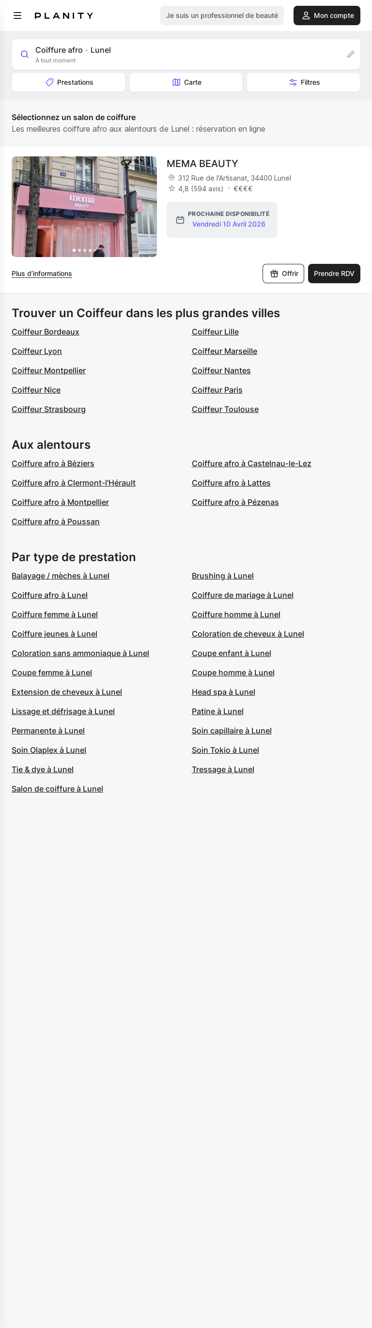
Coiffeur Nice (36, 390)
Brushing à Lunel (223, 575)
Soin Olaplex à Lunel (49, 750)
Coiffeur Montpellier (49, 370)
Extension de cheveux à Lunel (67, 692)
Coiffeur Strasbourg (49, 409)
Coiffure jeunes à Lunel (54, 634)
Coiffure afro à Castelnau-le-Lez (251, 463)
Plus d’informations (42, 273)
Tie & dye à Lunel (43, 769)
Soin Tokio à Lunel (225, 750)
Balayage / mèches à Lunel (60, 575)
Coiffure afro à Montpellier (60, 502)
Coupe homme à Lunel (233, 672)
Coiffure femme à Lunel (55, 614)
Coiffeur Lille (215, 331)
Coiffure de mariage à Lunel (243, 595)
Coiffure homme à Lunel (236, 614)
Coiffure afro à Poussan (56, 521)
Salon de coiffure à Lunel (57, 789)
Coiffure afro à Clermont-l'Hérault (74, 483)
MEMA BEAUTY (202, 163)
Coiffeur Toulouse (225, 409)
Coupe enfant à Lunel (231, 653)
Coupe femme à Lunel (52, 672)
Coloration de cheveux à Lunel (248, 634)
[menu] (17, 15)
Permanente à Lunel (48, 730)
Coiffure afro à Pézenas (235, 502)
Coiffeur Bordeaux (45, 331)
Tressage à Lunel (223, 769)
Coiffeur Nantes (221, 370)
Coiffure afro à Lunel (50, 595)
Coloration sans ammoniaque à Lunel (80, 653)
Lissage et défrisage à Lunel (63, 711)
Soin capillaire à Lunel (232, 730)
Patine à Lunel (218, 711)
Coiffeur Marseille (224, 351)
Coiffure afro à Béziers (53, 463)
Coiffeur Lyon (37, 351)
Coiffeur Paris (217, 390)
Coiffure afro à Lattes (231, 483)
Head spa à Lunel (223, 692)
